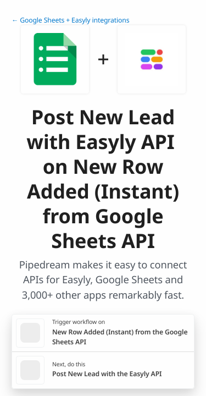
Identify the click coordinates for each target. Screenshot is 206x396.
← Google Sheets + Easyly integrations (70, 20)
